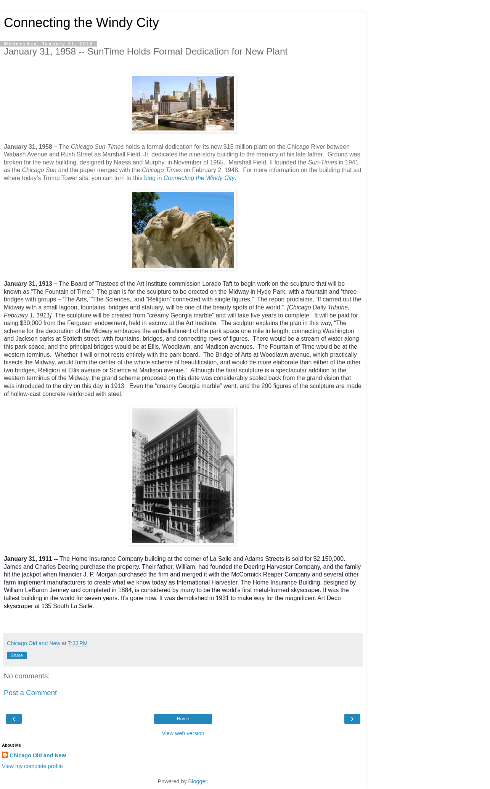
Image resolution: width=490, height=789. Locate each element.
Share (17, 655)
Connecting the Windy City (81, 22)
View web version (183, 733)
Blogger (197, 781)
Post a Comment (30, 693)
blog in (189, 178)
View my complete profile (32, 766)
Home (183, 718)
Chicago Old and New (38, 755)
